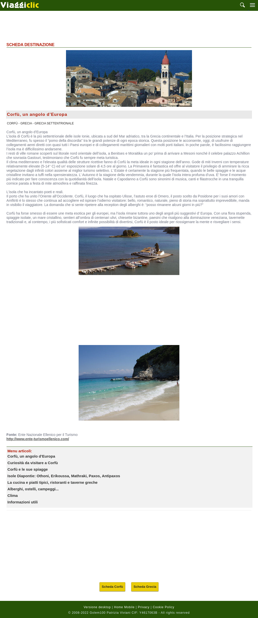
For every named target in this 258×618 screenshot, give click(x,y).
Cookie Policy (163, 607)
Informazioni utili (23, 502)
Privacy (143, 607)
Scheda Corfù (112, 587)
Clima (13, 495)
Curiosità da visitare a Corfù (33, 463)
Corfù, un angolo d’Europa (31, 456)
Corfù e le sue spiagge (28, 469)
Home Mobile (124, 607)
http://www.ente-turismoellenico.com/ (38, 439)
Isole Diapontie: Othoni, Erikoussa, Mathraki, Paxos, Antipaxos (64, 476)
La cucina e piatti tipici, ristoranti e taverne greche (53, 482)
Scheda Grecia (145, 587)
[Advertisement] (129, 26)
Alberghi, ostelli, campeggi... (33, 489)
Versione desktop (97, 607)
